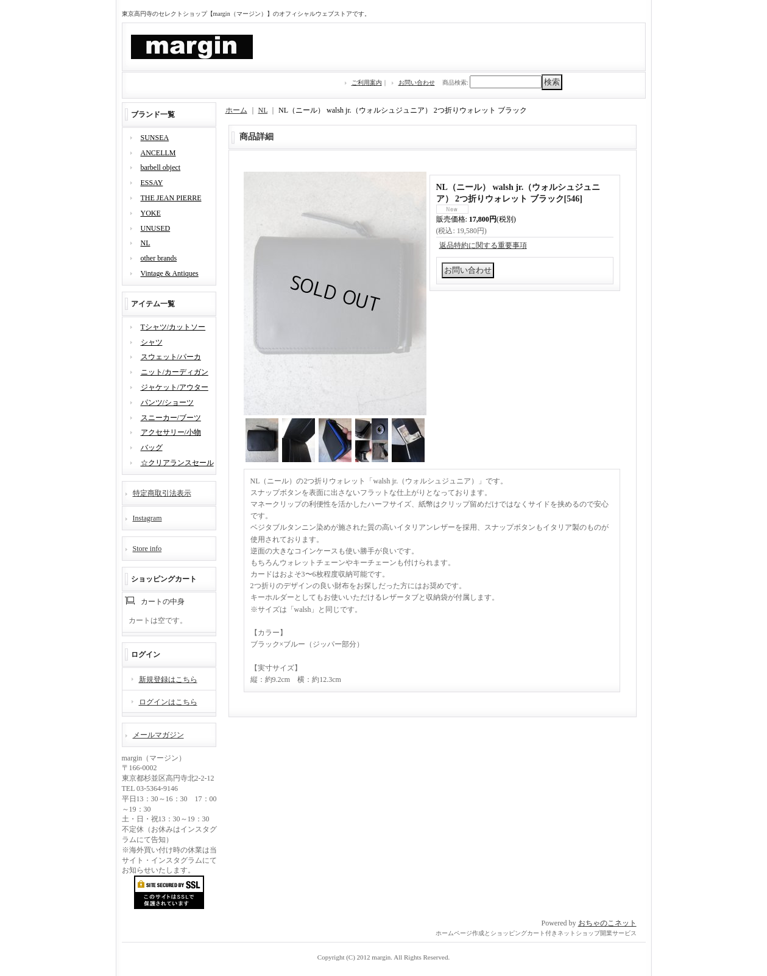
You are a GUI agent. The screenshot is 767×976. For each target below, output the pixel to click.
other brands (159, 258)
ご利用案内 (367, 82)
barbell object (161, 167)
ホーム (236, 110)
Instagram (147, 518)
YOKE (151, 213)
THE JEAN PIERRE (171, 198)
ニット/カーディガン (174, 372)
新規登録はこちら (168, 679)
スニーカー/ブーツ (171, 417)
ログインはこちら (168, 702)
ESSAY (152, 182)
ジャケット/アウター (174, 387)
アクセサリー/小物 (171, 432)
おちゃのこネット (607, 923)
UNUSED (156, 228)
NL (145, 243)
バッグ (152, 447)
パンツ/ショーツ (167, 402)
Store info (147, 548)
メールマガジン (158, 735)
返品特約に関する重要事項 (483, 245)
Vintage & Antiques (170, 273)
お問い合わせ (416, 82)
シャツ (152, 342)
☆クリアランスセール (177, 462)
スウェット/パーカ (171, 357)
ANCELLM (158, 153)
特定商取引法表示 (162, 493)
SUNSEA (155, 137)
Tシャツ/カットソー (173, 327)
